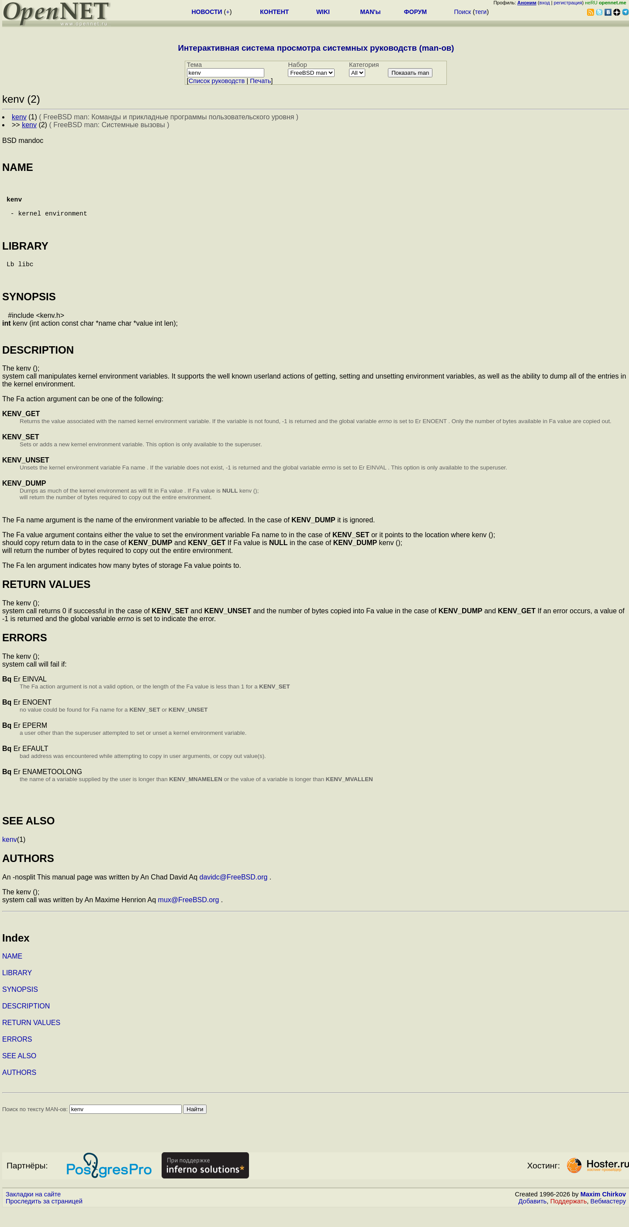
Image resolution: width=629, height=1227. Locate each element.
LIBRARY (17, 990)
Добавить (532, 1218)
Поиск (462, 11)
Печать (260, 80)
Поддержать (568, 1218)
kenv (9, 857)
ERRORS (17, 1056)
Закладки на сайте (33, 1211)
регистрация (568, 2)
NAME (12, 973)
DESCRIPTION (26, 1023)
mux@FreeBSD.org (188, 917)
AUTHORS (19, 1090)
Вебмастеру (608, 1218)
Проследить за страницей (44, 1218)
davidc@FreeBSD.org (234, 894)
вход (544, 2)
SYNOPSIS (20, 1007)
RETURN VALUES (31, 1040)
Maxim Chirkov (603, 1211)
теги (481, 11)
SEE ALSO (19, 1073)
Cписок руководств (217, 80)
